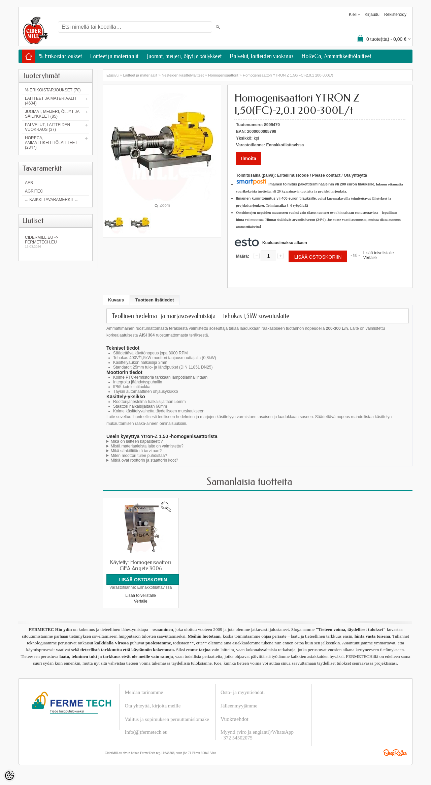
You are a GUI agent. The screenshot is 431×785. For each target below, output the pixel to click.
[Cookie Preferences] (9, 775)
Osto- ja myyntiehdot (242, 692)
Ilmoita (248, 158)
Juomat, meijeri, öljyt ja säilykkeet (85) (52, 114)
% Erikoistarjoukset (60, 56)
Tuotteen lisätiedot (154, 299)
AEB (29, 182)
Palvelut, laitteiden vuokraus (261, 56)
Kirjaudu (372, 14)
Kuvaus (116, 299)
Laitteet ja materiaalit (114, 56)
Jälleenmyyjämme (239, 705)
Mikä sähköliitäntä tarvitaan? (136, 450)
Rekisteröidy (395, 14)
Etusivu (112, 75)
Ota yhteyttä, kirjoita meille (153, 705)
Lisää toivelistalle (378, 253)
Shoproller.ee (395, 752)
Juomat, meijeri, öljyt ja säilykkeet (184, 56)
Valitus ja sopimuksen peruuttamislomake (167, 719)
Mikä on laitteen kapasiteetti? (137, 441)
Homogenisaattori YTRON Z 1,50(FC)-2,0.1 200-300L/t (288, 75)
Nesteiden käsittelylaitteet (183, 75)
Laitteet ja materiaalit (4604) (50, 101)
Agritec (34, 191)
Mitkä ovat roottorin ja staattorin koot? (144, 460)
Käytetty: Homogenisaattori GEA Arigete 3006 (140, 565)
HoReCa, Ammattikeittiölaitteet (336, 56)
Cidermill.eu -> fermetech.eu (55, 241)
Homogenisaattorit (223, 75)
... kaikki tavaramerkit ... (51, 199)
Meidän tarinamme (144, 692)
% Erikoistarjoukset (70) (53, 90)
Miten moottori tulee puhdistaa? (139, 455)
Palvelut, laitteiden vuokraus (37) (47, 127)
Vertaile (370, 257)
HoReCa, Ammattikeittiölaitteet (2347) (51, 143)
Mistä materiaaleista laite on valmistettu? (147, 446)
